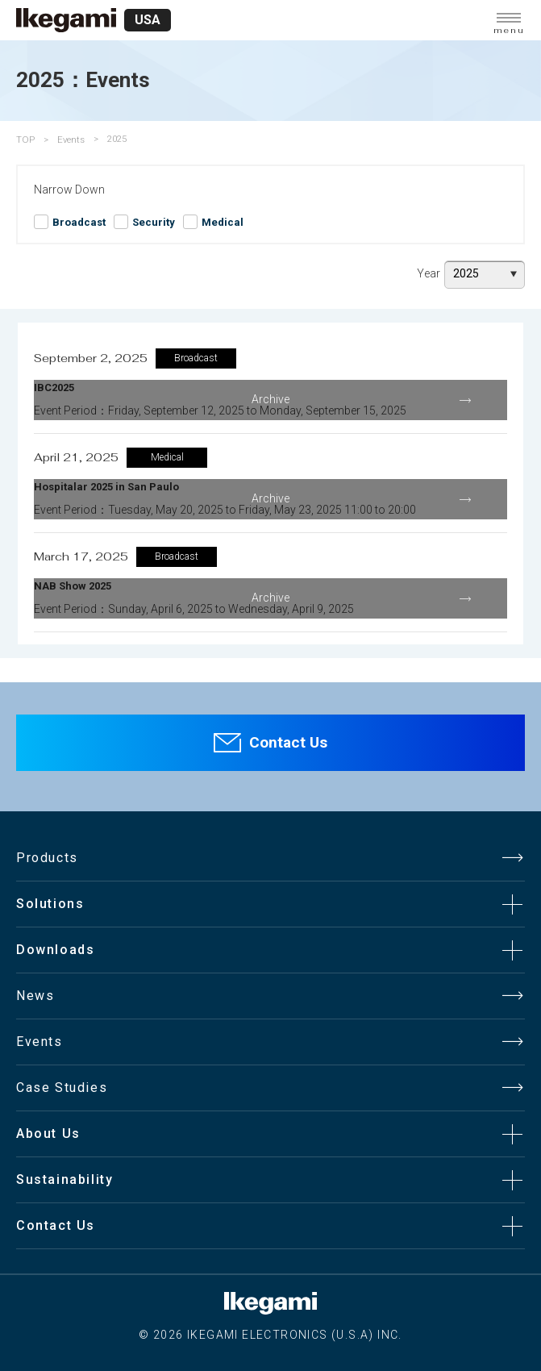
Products (47, 857)
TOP (25, 139)
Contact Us (288, 742)
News (35, 995)
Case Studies (61, 1087)
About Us (48, 1133)
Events (71, 139)
